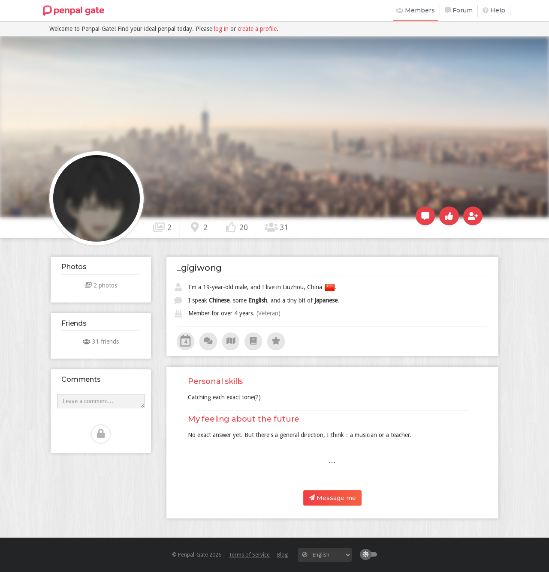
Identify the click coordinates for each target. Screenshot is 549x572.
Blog (282, 554)
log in (221, 28)
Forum (459, 10)
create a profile (257, 28)
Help (494, 10)
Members (415, 10)
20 (236, 227)
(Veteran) (268, 313)
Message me (332, 498)
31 (276, 227)
